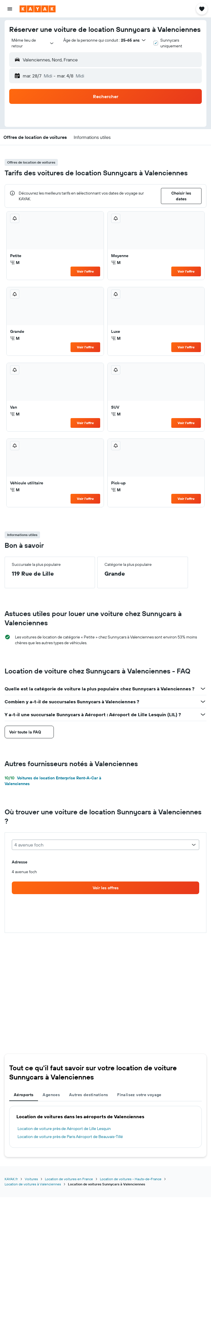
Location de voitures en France (69, 1179)
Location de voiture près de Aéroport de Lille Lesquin (64, 1128)
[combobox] (32, 43)
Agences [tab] (51, 1094)
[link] (105, 887)
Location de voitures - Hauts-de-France (130, 1179)
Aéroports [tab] (23, 1094)
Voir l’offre (85, 271)
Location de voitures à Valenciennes (33, 1184)
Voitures (31, 1179)
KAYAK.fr (11, 1179)
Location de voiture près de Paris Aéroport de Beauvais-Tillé (70, 1136)
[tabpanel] (105, 1127)
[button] (9, 9)
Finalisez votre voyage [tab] (139, 1094)
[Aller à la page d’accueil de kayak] (38, 8)
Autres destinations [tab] (88, 1094)
